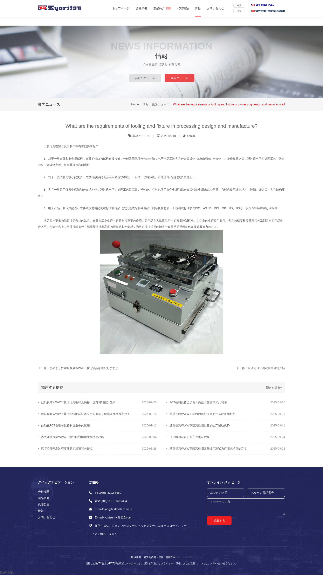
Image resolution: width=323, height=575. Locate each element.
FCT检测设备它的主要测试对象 (190, 437)
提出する (219, 520)
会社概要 (141, 8)
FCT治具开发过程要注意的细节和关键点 (67, 448)
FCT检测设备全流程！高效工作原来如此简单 (198, 402)
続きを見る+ (274, 387)
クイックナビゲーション (56, 482)
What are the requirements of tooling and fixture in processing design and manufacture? (229, 104)
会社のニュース (145, 78)
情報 (198, 8)
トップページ (121, 8)
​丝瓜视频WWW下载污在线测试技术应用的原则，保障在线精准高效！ (85, 414)
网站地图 (6, 572)
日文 (239, 10)
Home (135, 104)
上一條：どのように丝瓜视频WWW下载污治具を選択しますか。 (79, 368)
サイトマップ (184, 557)
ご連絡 (93, 482)
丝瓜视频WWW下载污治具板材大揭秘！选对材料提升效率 (78, 402)
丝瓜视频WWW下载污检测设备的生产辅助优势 (200, 425)
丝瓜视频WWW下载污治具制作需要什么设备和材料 (202, 414)
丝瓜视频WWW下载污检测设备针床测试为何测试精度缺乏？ (208, 448)
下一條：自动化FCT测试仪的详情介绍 (260, 368)
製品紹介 (162, 8)
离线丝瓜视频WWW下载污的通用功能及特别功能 (72, 437)
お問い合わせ (215, 8)
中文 (239, 5)
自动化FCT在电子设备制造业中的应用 (65, 425)
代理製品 (183, 8)
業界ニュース (179, 78)
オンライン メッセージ (224, 482)
